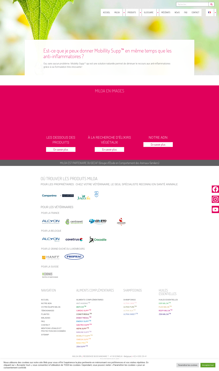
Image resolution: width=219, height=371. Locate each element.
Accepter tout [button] (208, 365)
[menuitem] (209, 12)
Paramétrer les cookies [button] (187, 365)
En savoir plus (60, 149)
